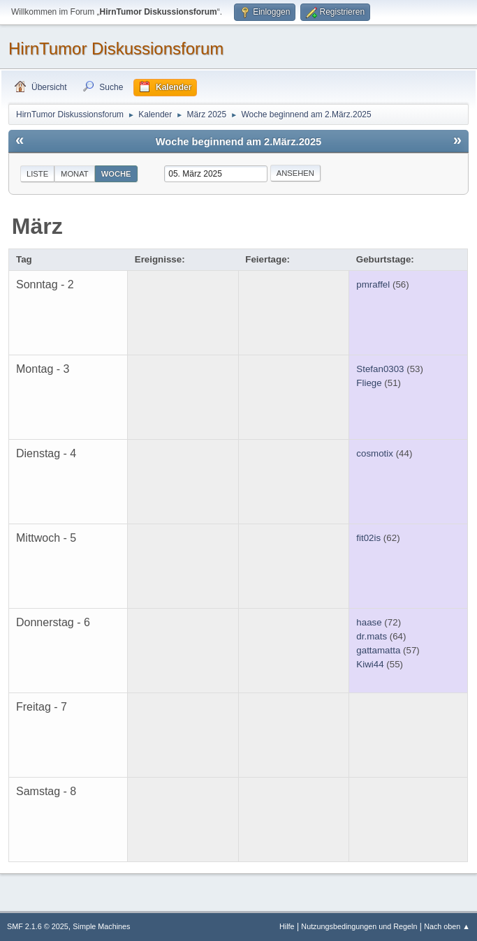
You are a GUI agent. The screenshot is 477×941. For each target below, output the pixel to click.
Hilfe (287, 926)
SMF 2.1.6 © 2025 (37, 926)
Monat (75, 174)
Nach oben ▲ (447, 926)
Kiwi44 (369, 664)
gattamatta (378, 650)
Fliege (368, 383)
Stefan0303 (380, 369)
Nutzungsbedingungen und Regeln (359, 926)
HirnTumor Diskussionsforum (115, 48)
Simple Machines (101, 926)
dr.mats (371, 636)
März (37, 226)
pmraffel (373, 284)
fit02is (368, 538)
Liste (37, 174)
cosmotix (374, 453)
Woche (116, 174)
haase (368, 622)
